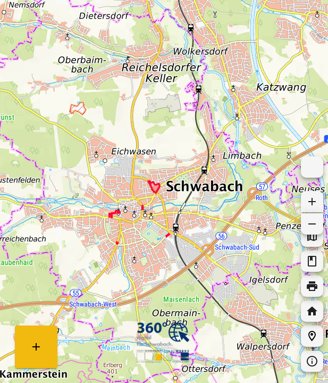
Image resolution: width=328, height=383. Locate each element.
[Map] (164, 191)
